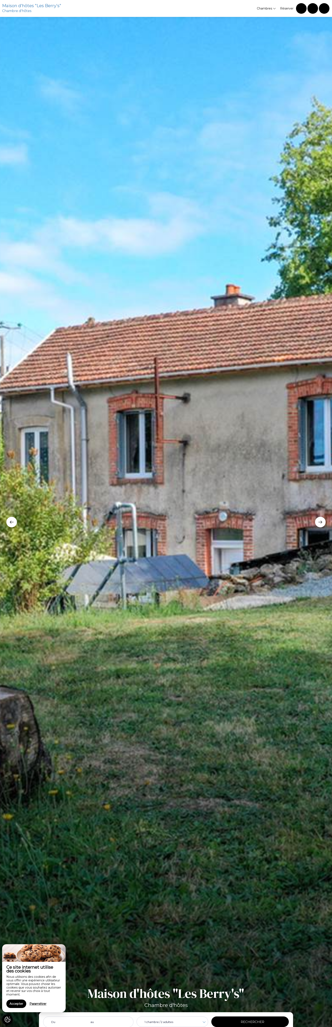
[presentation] (11, 522)
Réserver (286, 8)
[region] (34, 978)
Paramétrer (37, 1004)
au (92, 1022)
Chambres (266, 8)
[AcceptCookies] (7, 1019)
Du (53, 1022)
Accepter (16, 1004)
